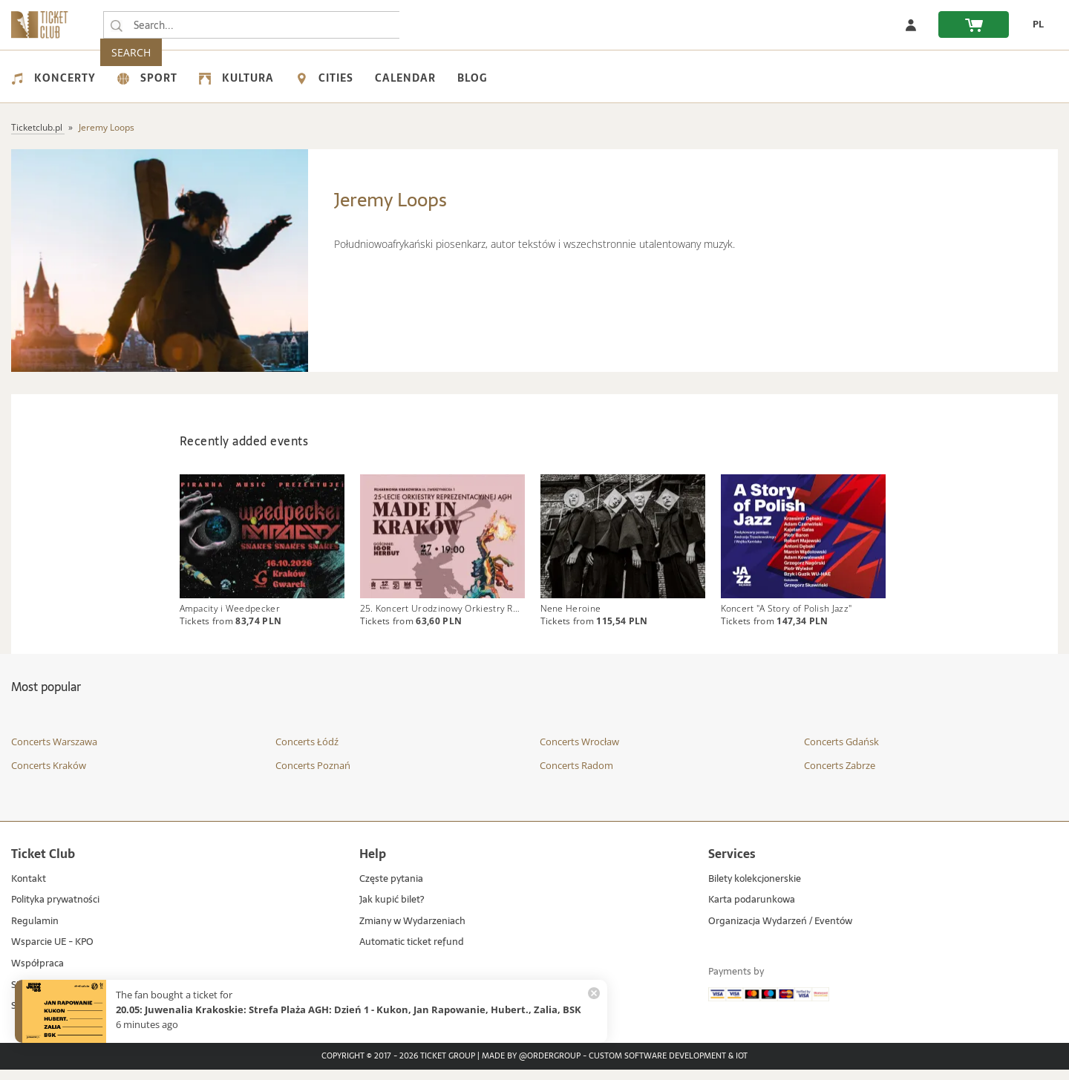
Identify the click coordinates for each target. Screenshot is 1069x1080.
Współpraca (37, 974)
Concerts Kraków (48, 775)
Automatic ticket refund (411, 953)
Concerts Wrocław (579, 752)
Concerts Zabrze (839, 775)
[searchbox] (251, 25)
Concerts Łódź (307, 752)
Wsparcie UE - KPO (52, 953)
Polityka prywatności (55, 911)
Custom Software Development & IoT (668, 1067)
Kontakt (28, 890)
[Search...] (116, 25)
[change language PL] (1034, 24)
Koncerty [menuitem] (53, 78)
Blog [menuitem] (472, 78)
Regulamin (35, 932)
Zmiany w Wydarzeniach (412, 932)
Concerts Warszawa (54, 752)
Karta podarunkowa (751, 911)
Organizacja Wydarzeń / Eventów (780, 932)
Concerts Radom (576, 775)
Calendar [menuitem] (405, 78)
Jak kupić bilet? (391, 911)
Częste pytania (391, 890)
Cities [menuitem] (324, 78)
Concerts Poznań (312, 775)
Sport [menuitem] (147, 78)
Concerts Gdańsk (841, 752)
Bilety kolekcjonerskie (754, 890)
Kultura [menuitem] (236, 78)
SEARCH (431, 25)
